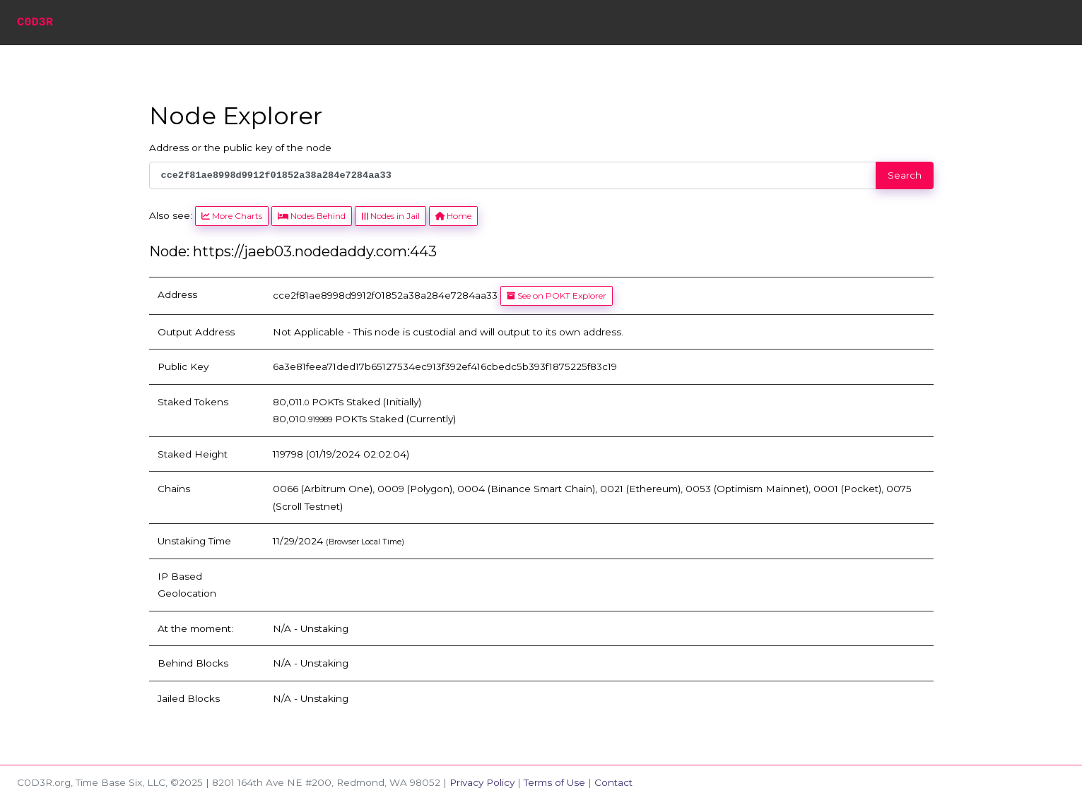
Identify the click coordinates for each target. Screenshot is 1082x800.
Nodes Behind (312, 215)
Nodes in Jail (390, 215)
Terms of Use (554, 782)
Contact (613, 782)
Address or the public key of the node (240, 147)
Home (453, 215)
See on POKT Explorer (556, 295)
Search (905, 175)
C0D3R (35, 22)
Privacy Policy (481, 782)
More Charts (231, 215)
